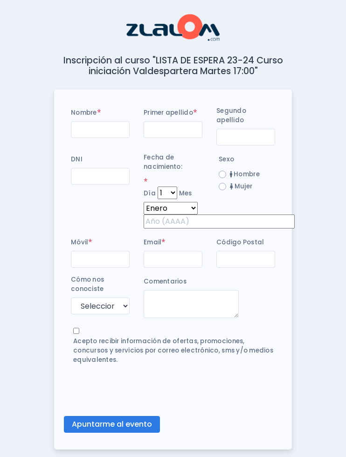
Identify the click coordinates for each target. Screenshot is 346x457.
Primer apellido (168, 112)
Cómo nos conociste (87, 284)
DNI (77, 159)
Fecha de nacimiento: (163, 162)
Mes (185, 193)
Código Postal (240, 242)
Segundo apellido (231, 115)
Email (152, 242)
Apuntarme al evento (112, 424)
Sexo (226, 159)
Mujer (241, 186)
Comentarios (165, 281)
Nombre (84, 112)
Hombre (245, 174)
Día (150, 193)
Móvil (79, 242)
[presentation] (142, 390)
